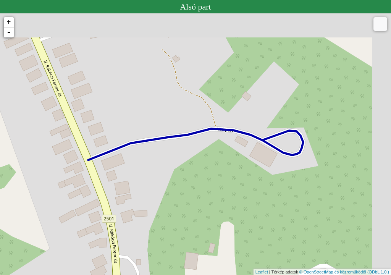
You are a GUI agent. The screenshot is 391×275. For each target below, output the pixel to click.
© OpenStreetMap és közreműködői (333, 272)
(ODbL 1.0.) (378, 272)
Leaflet (261, 272)
